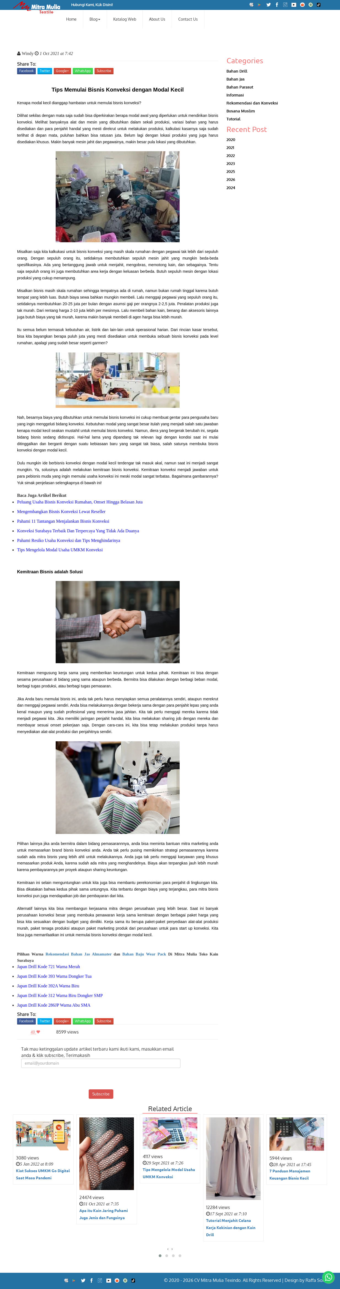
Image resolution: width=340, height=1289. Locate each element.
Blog (95, 18)
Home (71, 18)
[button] (160, 1255)
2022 (230, 155)
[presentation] (101, 1078)
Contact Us (188, 18)
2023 (230, 163)
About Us (157, 18)
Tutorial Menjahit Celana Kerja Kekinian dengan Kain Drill (230, 1227)
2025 (230, 171)
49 (37, 1032)
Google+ (62, 71)
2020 (230, 139)
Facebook (26, 71)
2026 (230, 179)
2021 (230, 147)
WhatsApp (83, 71)
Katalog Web (124, 18)
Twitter (45, 71)
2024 (230, 187)
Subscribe (104, 71)
